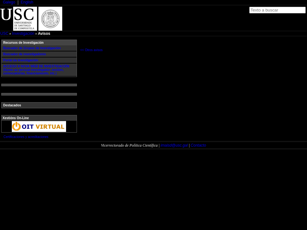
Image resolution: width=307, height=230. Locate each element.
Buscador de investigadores (24, 54)
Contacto (198, 145)
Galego (9, 2)
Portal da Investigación (20, 60)
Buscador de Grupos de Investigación (32, 48)
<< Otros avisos (91, 50)
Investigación (23, 33)
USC (4, 33)
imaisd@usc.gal (174, 145)
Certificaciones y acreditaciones (26, 137)
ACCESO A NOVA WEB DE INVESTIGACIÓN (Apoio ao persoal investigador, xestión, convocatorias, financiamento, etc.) (36, 70)
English (27, 2)
